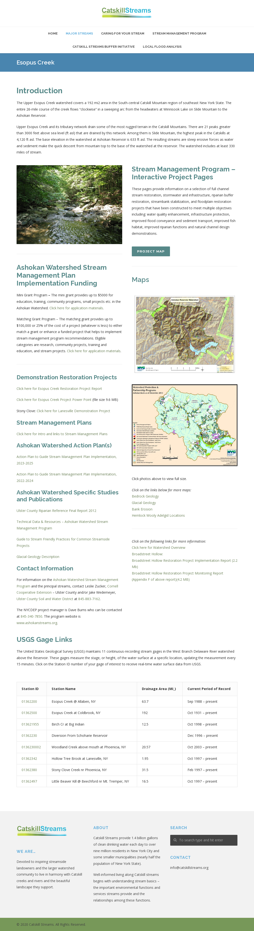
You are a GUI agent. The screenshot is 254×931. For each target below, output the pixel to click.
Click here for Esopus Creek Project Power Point (54, 399)
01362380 (29, 769)
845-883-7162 (89, 599)
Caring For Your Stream (122, 33)
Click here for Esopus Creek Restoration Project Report (59, 388)
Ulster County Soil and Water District (45, 599)
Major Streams (79, 33)
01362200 (29, 701)
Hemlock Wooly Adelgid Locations (158, 515)
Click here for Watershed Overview (158, 547)
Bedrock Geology (145, 496)
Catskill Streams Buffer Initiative (104, 46)
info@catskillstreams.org (189, 867)
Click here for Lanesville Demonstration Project (73, 411)
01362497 (29, 781)
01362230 (29, 735)
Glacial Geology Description (38, 556)
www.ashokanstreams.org (37, 623)
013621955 (30, 724)
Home (53, 33)
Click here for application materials (76, 308)
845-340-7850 (31, 616)
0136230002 (31, 747)
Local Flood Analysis (162, 46)
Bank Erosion (142, 509)
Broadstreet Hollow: (147, 554)
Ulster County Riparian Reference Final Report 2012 (56, 510)
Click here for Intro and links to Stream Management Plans (62, 434)
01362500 (29, 712)
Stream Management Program (179, 33)
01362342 (29, 758)
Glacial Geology (144, 502)
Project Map (151, 251)
